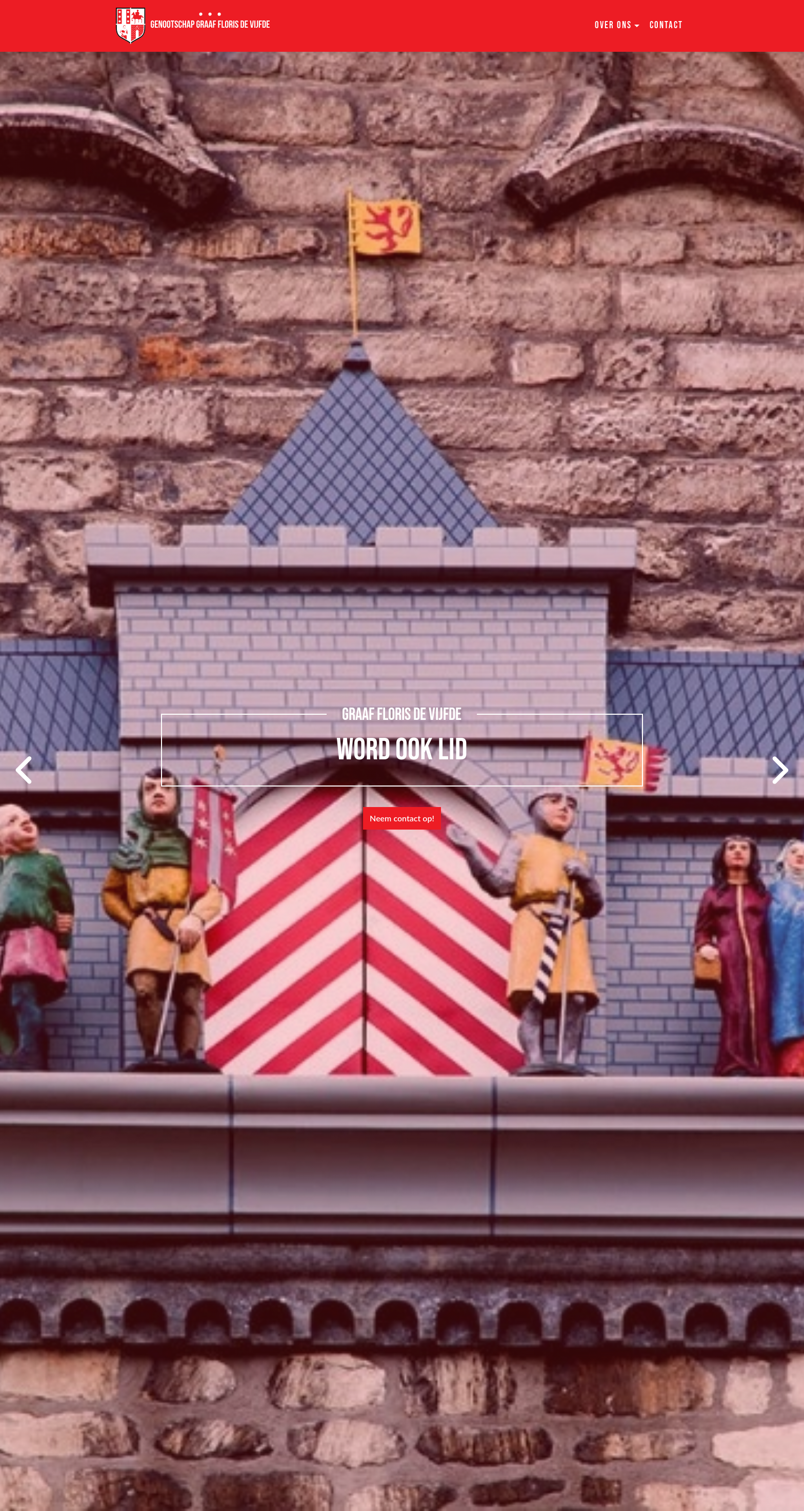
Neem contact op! (402, 818)
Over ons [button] (613, 25)
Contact (666, 25)
